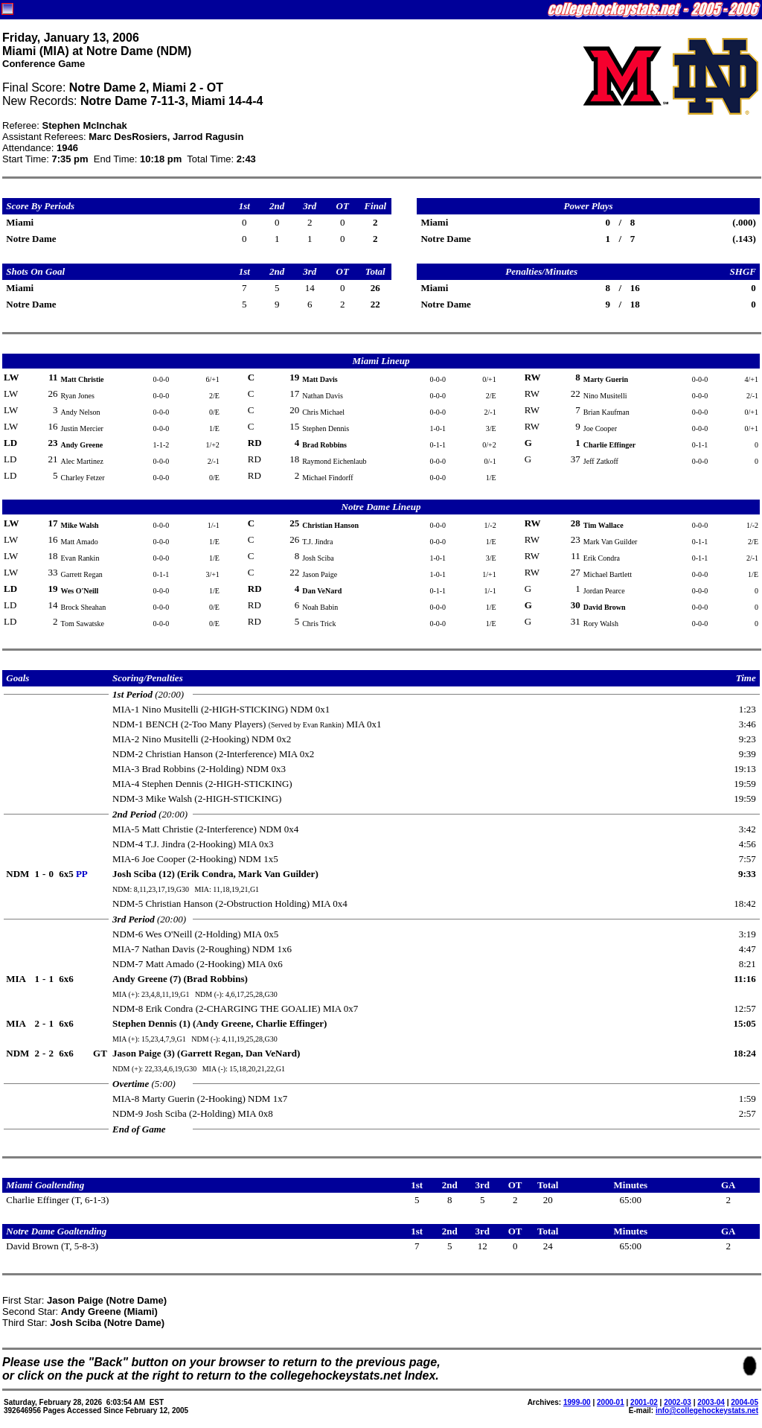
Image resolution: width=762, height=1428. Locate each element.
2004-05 (744, 1402)
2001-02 (644, 1402)
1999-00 (577, 1402)
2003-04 (711, 1402)
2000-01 (610, 1402)
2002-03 (677, 1402)
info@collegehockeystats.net (707, 1410)
